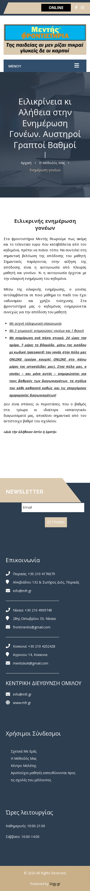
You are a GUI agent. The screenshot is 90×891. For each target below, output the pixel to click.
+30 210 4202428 (41, 646)
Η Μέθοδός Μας (52, 162)
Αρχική (26, 162)
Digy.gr (54, 883)
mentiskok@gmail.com (30, 663)
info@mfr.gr (22, 590)
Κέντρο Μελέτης (23, 765)
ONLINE (56, 7)
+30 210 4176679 (41, 574)
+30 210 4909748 (38, 610)
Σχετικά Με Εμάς (23, 751)
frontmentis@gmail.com (31, 627)
